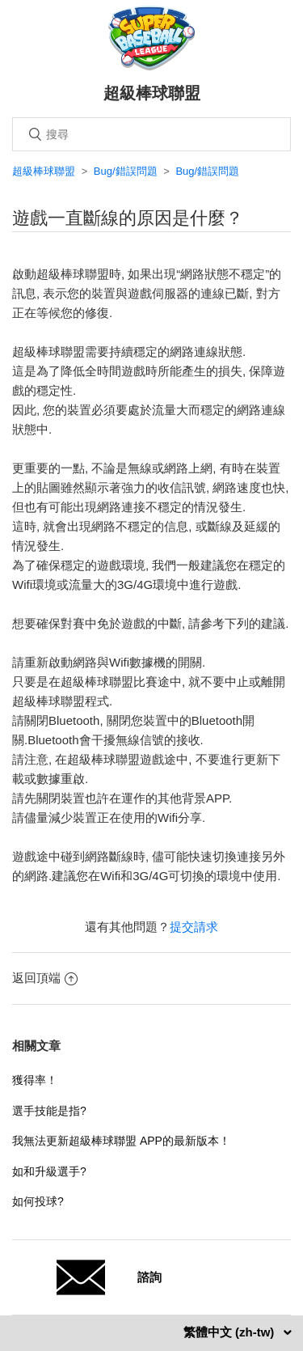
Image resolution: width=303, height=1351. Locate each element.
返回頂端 (45, 978)
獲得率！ (34, 1080)
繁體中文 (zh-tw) (230, 1332)
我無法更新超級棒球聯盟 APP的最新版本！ (121, 1140)
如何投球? (38, 1201)
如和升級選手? (49, 1171)
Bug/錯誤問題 (126, 171)
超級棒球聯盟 (43, 171)
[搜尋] (151, 134)
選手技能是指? (49, 1110)
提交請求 (194, 927)
